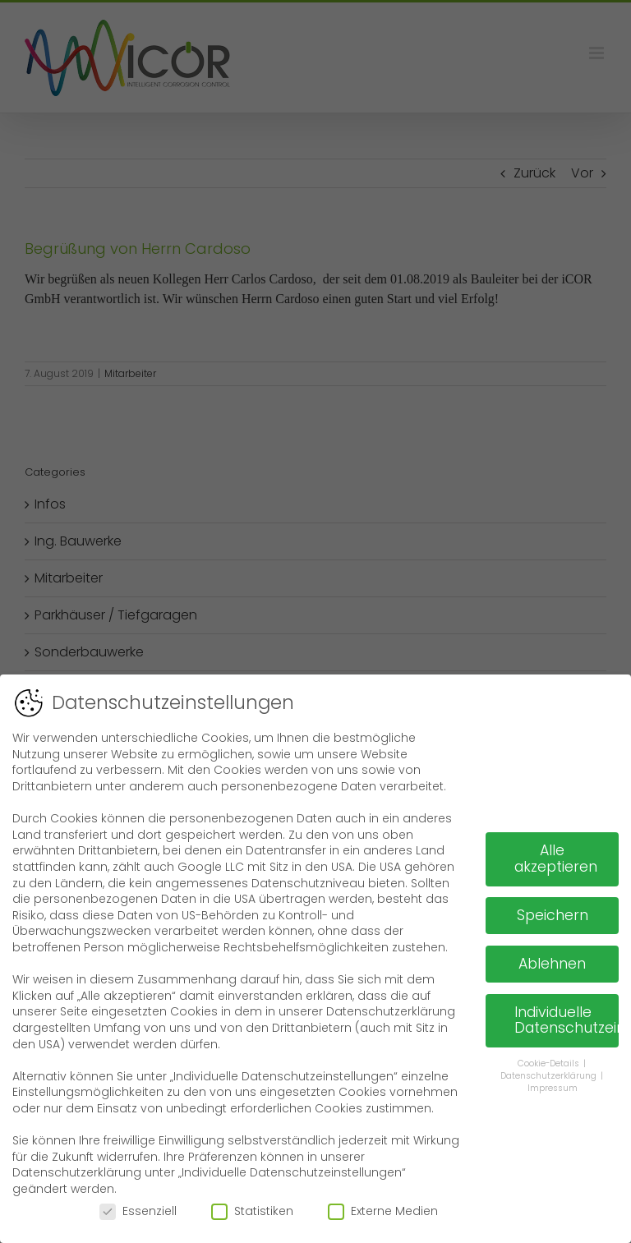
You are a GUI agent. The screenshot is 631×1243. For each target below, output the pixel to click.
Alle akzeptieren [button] (555, 858)
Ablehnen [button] (552, 963)
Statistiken (252, 1210)
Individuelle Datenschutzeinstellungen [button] (566, 1019)
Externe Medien (383, 1210)
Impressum (552, 1087)
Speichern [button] (552, 914)
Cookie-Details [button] (550, 1063)
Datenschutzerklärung (549, 1075)
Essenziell (138, 1210)
